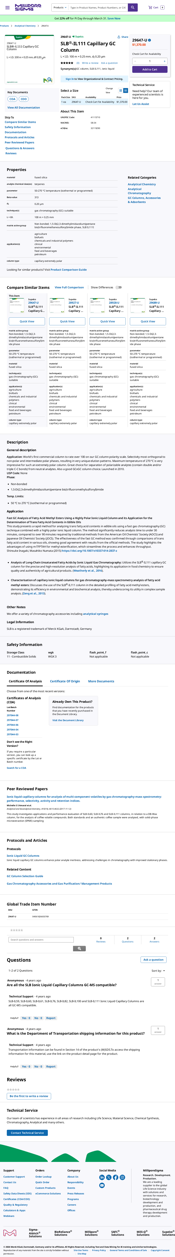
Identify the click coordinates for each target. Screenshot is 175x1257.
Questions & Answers (19, 148)
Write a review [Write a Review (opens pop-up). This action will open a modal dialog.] (90, 62)
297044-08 (12, 715)
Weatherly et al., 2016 (88, 570)
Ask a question (154, 951)
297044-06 (12, 724)
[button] (158, 973)
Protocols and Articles (19, 137)
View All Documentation (23, 107)
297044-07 (12, 720)
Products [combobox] (58, 7)
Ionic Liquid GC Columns (23, 856)
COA (12, 99)
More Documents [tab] (101, 681)
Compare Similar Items (20, 122)
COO (24, 99)
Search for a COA (16, 767)
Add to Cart (149, 69)
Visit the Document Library (67, 720)
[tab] (7, 26)
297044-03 (12, 734)
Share (122, 36)
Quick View (27, 321)
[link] (142, 184)
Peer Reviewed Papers (19, 142)
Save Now (114, 18)
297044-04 (12, 729)
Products (4, 25)
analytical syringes (95, 614)
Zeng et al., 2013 (33, 593)
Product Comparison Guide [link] (68, 270)
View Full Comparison (69, 287)
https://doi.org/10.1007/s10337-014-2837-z (89, 551)
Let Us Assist (140, 104)
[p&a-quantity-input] (150, 61)
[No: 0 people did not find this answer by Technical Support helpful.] (38, 1010)
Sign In (70, 78)
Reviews (11, 153)
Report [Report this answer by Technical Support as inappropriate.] (50, 1009)
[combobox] (94, 7)
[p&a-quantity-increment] (164, 61)
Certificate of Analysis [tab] (25, 681)
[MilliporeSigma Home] (28, 7)
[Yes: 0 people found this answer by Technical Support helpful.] (26, 1010)
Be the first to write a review (30, 1088)
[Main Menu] (7, 7)
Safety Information (18, 127)
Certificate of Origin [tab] (65, 681)
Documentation (15, 132)
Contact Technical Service (27, 1124)
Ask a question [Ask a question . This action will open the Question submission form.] (109, 62)
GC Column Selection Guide (25, 876)
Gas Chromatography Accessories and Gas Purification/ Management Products (59, 883)
